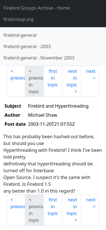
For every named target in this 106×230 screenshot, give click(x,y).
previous (17, 78)
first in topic (52, 78)
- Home (36, 8)
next (91, 71)
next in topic (71, 78)
